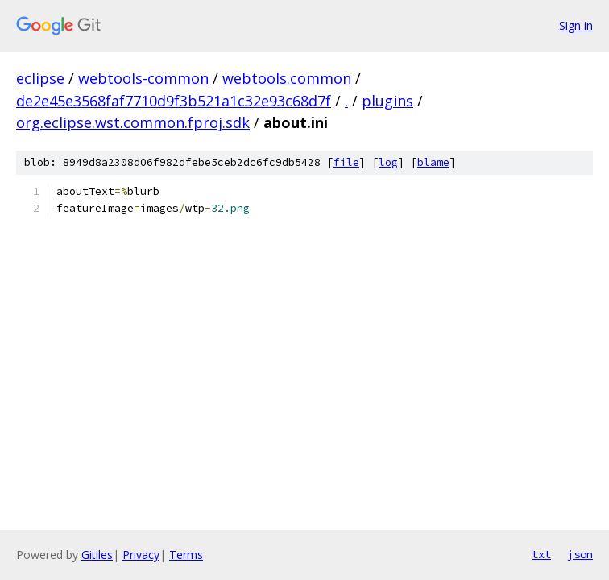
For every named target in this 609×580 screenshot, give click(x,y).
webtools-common (143, 78)
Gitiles (97, 554)
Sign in (576, 25)
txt (541, 554)
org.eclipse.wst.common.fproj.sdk (133, 122)
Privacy (141, 554)
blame (433, 162)
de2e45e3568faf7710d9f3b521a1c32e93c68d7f (173, 100)
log (388, 162)
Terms (186, 554)
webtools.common (286, 78)
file (346, 162)
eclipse (40, 78)
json (580, 554)
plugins (387, 100)
